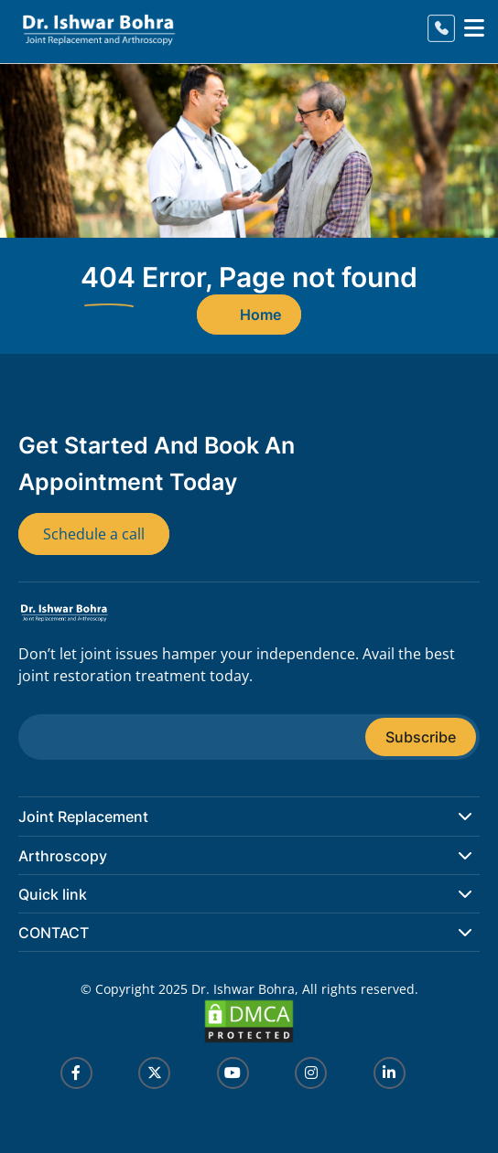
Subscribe (420, 737)
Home (260, 314)
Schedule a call (94, 534)
